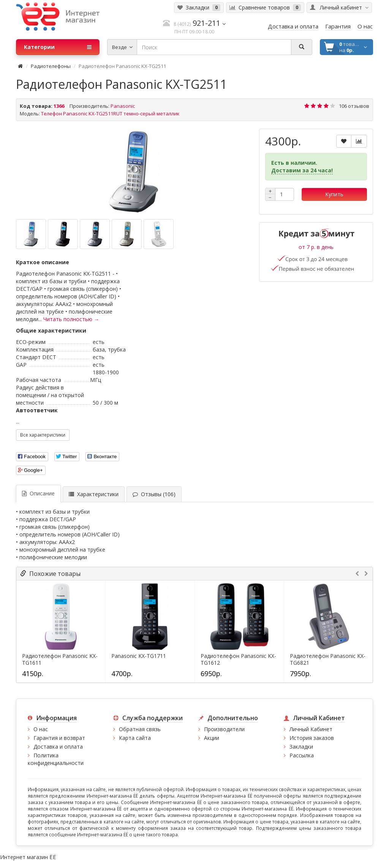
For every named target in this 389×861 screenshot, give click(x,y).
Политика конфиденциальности (56, 759)
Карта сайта (135, 737)
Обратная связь (140, 729)
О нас (40, 729)
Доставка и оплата (58, 746)
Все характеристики (42, 435)
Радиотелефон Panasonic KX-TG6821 (327, 659)
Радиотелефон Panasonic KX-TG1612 (238, 659)
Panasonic (123, 105)
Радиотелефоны (51, 66)
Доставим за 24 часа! (302, 170)
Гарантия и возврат (59, 737)
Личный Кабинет (310, 729)
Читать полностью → (71, 319)
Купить (334, 194)
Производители (224, 729)
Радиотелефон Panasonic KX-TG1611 (60, 659)
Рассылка (301, 755)
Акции (211, 737)
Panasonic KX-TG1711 (138, 656)
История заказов (311, 737)
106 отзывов (354, 105)
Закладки (301, 746)
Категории (58, 47)
